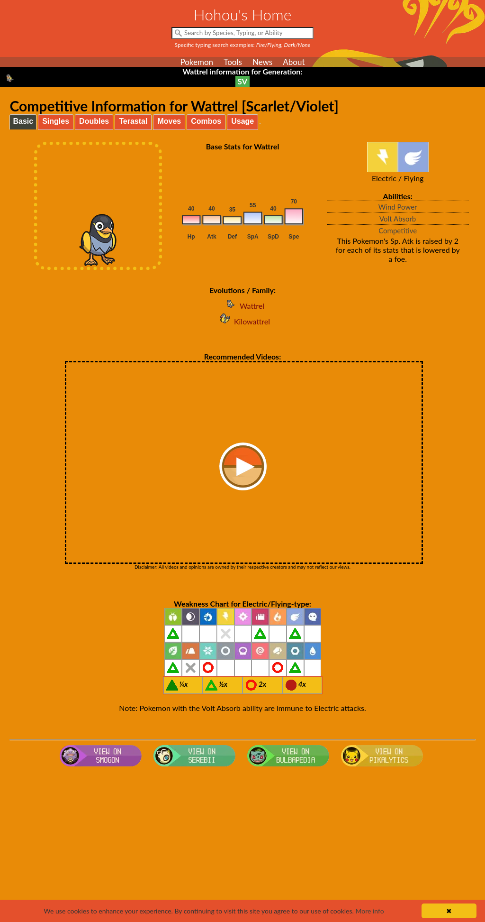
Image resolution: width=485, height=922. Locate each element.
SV (243, 81)
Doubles (94, 121)
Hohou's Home (243, 14)
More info (369, 911)
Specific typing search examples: (243, 44)
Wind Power (397, 207)
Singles (55, 121)
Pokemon (196, 62)
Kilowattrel (242, 321)
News (262, 62)
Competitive (397, 230)
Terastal (133, 121)
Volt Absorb (397, 218)
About (294, 62)
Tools (233, 62)
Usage (242, 121)
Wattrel (242, 305)
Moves (169, 121)
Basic (23, 121)
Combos (206, 121)
